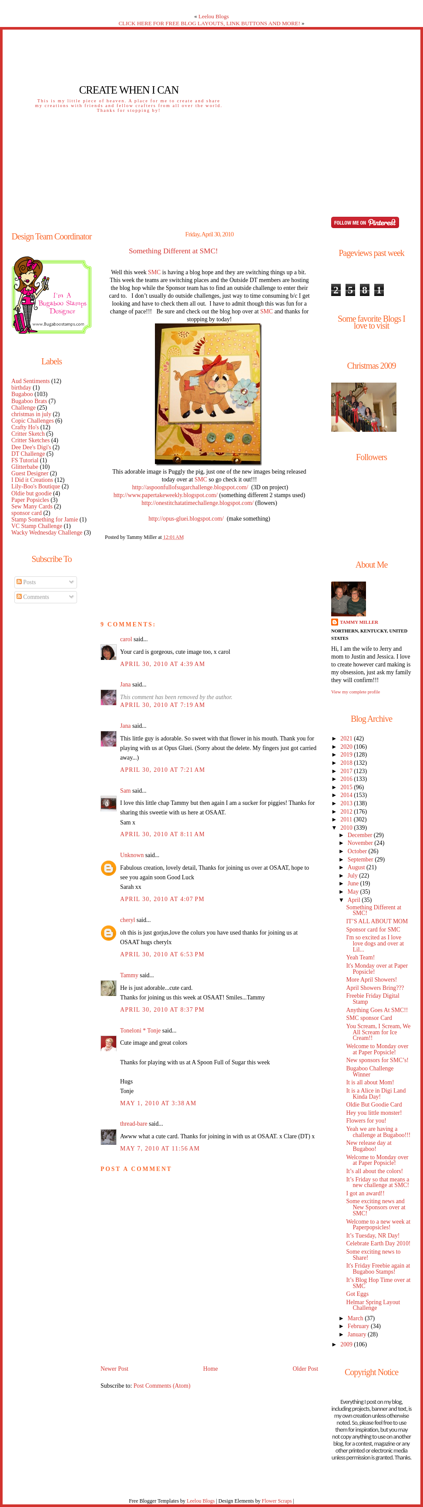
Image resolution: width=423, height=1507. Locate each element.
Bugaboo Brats (29, 401)
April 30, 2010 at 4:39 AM (162, 664)
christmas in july (31, 414)
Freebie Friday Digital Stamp (372, 998)
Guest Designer (29, 473)
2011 (346, 819)
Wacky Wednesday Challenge (46, 532)
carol (126, 639)
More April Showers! (371, 979)
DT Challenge (28, 454)
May (354, 891)
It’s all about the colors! (374, 1171)
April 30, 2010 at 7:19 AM (162, 705)
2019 (347, 754)
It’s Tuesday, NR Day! (373, 1235)
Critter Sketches (30, 440)
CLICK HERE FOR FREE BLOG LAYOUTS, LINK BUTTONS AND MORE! (209, 23)
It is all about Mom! (370, 1082)
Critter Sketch (28, 434)
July (353, 875)
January (358, 1334)
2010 (347, 827)
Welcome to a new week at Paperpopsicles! (378, 1224)
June (354, 883)
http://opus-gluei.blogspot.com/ (186, 518)
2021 (347, 738)
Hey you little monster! (374, 1113)
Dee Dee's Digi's (31, 447)
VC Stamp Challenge (36, 526)
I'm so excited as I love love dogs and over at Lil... (375, 943)
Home (210, 1369)
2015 (347, 787)
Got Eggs (357, 1294)
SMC (154, 272)
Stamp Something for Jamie (44, 519)
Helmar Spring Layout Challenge (373, 1305)
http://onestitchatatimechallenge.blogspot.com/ (197, 503)
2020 (347, 746)
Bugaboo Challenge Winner (369, 1071)
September (361, 859)
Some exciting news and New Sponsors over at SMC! (375, 1207)
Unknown (132, 855)
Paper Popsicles (30, 500)
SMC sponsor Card (369, 1018)
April (355, 900)
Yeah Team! (360, 957)
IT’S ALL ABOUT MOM (377, 921)
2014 (347, 795)
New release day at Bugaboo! (368, 1146)
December (361, 835)
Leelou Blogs (213, 16)
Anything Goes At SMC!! (377, 1010)
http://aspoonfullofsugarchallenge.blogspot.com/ (190, 487)
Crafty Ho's (25, 427)
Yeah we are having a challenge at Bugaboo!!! (378, 1132)
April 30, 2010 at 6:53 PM (162, 954)
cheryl (127, 920)
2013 (347, 803)
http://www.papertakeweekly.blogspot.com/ (166, 495)
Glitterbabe (24, 467)
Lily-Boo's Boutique (35, 486)
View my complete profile (355, 691)
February (359, 1326)
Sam (125, 790)
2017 (347, 771)
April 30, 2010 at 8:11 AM (162, 834)
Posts (26, 582)
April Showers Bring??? (375, 988)
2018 (347, 763)
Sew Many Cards (32, 506)
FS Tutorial (24, 460)
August (357, 867)
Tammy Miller (359, 622)
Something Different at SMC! (173, 251)
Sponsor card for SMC (373, 929)
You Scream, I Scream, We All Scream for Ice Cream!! (378, 1032)
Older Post (305, 1369)
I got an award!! (365, 1193)
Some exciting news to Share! (373, 1254)
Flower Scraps (277, 1501)
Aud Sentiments (30, 381)
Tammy (129, 975)
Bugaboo (22, 394)
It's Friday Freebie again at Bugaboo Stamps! (378, 1268)
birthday (21, 387)
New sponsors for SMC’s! (377, 1060)
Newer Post (114, 1369)
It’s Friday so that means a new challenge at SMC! (377, 1182)
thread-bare (134, 1123)
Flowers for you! (366, 1120)
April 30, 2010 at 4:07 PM (162, 899)
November (361, 843)
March (356, 1318)
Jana (125, 684)
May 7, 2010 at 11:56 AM (160, 1148)
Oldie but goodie (31, 493)
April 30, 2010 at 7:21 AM (162, 770)
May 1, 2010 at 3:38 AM (158, 1103)
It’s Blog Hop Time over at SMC (378, 1283)
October (358, 851)
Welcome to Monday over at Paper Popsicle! (377, 1049)
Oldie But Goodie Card (374, 1104)
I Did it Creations (32, 480)
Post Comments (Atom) (162, 1386)
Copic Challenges (32, 420)
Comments (33, 597)
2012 (347, 811)
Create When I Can (128, 90)
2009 (347, 1344)
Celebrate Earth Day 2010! (378, 1243)
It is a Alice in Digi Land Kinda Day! (376, 1093)
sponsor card (26, 513)
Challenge (23, 407)
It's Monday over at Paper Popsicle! (377, 968)
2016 (347, 779)
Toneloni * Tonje (140, 1030)
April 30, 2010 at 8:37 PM (162, 1009)
